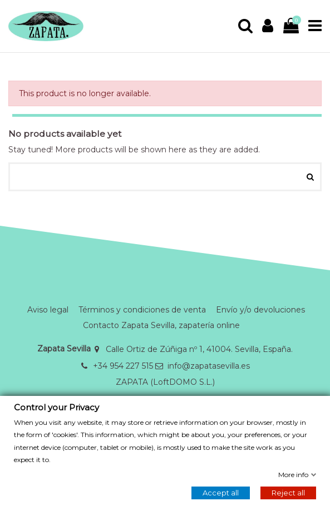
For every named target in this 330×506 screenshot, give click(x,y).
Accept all (221, 492)
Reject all (288, 492)
